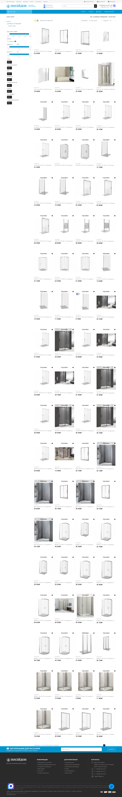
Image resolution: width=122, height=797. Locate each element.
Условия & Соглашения (44, 766)
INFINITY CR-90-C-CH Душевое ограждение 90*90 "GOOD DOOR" (73, 582)
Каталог (83, 11)
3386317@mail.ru (99, 776)
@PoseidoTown (48, 7)
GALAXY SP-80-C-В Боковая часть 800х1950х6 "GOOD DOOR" (51, 317)
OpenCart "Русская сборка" (20, 793)
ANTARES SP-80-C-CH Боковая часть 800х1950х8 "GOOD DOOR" (52, 203)
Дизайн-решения (109, 11)
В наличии (11, 41)
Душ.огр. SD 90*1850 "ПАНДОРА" (106, 89)
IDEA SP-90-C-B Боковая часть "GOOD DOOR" (68, 468)
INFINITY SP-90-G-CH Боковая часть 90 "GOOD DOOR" (49, 734)
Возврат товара (52, 791)
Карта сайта (41, 768)
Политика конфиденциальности (47, 764)
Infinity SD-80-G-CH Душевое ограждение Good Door (90, 658)
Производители (69, 762)
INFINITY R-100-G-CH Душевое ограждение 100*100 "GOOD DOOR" (52, 620)
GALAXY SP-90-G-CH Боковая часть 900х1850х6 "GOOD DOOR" (93, 317)
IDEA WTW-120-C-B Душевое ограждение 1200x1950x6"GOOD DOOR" (74, 51)
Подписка (111, 749)
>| (113, 745)
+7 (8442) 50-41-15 (100, 771)
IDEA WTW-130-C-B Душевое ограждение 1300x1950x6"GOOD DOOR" (74, 506)
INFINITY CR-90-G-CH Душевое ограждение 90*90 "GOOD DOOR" (94, 582)
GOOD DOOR (112, 16)
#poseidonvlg (48, 5)
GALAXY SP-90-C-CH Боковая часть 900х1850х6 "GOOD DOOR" (72, 317)
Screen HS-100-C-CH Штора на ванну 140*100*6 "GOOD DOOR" (51, 89)
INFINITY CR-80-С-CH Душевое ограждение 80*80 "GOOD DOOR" (52, 582)
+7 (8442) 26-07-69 (100, 769)
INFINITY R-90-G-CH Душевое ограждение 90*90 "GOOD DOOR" (72, 658)
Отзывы (91, 11)
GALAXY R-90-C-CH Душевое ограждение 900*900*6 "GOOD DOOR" (53, 279)
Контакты (40, 770)
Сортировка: (84, 20)
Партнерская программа (72, 766)
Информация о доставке (45, 762)
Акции (99, 12)
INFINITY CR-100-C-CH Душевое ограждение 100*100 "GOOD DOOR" (74, 544)
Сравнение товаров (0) (46, 20)
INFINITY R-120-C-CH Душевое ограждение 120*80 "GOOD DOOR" (73, 620)
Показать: (103, 20)
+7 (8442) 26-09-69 (100, 774)
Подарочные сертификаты (72, 764)
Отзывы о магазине (43, 773)
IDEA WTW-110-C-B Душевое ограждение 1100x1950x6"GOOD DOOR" (95, 468)
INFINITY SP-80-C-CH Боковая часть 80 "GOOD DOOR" (70, 696)
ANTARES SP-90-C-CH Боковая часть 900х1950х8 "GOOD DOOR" (73, 203)
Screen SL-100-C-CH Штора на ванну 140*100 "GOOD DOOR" (71, 89)
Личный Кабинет (70, 770)
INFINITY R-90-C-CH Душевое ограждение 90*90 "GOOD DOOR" (52, 658)
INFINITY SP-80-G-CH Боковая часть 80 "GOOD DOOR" (91, 696)
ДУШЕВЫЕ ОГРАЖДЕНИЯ (100, 16)
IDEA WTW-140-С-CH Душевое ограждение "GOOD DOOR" (50, 544)
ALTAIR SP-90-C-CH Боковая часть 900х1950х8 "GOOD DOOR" (51, 127)
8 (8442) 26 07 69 (106, 5)
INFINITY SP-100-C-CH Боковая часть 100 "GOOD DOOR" (49, 696)
